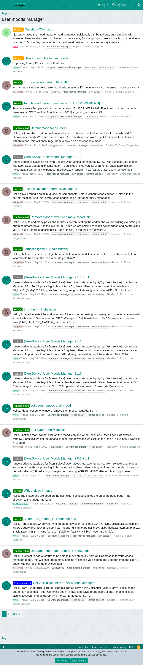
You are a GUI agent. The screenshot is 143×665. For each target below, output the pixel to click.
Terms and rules (100, 647)
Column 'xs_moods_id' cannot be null (44, 519)
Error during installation (34, 309)
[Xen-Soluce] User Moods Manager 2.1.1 (47, 341)
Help (131, 647)
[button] (4, 647)
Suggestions (133, 145)
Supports (99, 46)
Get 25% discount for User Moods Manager (53, 583)
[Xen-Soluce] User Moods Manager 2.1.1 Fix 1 (51, 277)
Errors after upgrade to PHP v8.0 (41, 82)
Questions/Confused (33, 29)
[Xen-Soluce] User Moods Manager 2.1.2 (47, 157)
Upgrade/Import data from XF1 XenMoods (51, 551)
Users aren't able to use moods (40, 58)
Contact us (83, 647)
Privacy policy (119, 647)
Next (15, 614)
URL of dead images (32, 490)
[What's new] (131, 4)
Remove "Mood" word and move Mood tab (51, 217)
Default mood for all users (40, 128)
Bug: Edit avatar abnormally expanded (45, 189)
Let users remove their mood (42, 405)
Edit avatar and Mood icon (40, 430)
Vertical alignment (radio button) (40, 249)
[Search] (138, 4)
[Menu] (5, 5)
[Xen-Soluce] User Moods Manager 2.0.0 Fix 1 (51, 458)
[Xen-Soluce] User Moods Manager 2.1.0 (47, 373)
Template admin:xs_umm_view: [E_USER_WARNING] (56, 103)
